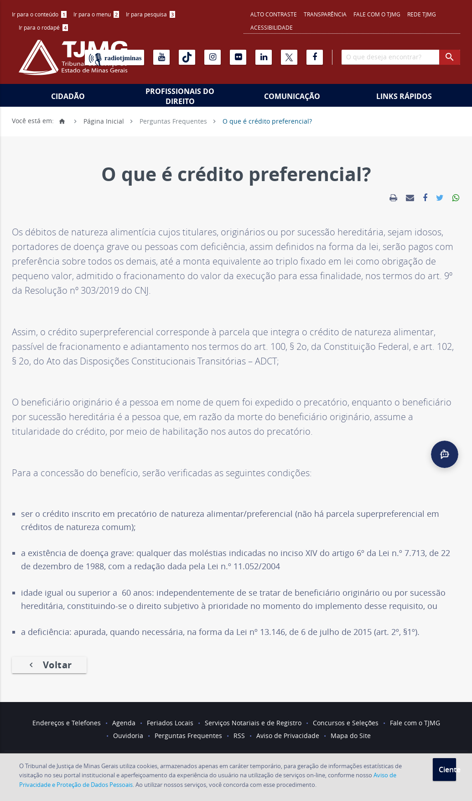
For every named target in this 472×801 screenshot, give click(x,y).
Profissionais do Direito (179, 96)
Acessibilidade (271, 27)
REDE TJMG (421, 14)
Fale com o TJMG (376, 14)
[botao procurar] (449, 57)
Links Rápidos (404, 96)
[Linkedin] (263, 57)
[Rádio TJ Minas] (114, 57)
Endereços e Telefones (66, 722)
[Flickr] (238, 57)
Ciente (447, 770)
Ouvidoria (128, 735)
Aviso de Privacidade (287, 735)
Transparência (325, 14)
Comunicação (292, 96)
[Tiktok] (187, 57)
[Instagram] (212, 57)
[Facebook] (314, 57)
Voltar (49, 665)
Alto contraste (273, 14)
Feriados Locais (170, 722)
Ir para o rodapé (43, 27)
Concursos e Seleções (346, 722)
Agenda (123, 722)
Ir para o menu (96, 14)
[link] (393, 198)
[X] (289, 57)
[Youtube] (161, 57)
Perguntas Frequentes (173, 120)
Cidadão (68, 96)
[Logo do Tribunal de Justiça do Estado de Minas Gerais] (73, 62)
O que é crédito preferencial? (267, 120)
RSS (239, 735)
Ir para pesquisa (150, 14)
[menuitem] (39, 14)
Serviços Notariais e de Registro (253, 722)
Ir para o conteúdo (39, 14)
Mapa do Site (351, 735)
